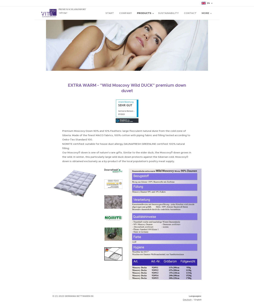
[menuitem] (110, 13)
